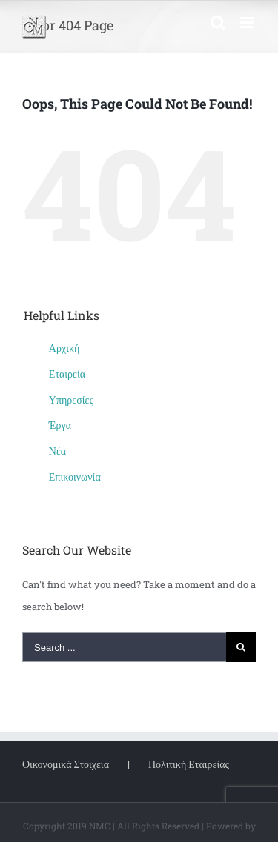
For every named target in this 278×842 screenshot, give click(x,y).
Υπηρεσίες (71, 399)
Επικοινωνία (75, 477)
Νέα (57, 451)
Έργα (60, 425)
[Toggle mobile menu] (248, 22)
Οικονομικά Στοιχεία (65, 764)
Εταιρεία (67, 374)
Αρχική (64, 348)
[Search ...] (124, 647)
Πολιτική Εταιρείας (188, 764)
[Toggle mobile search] (218, 22)
